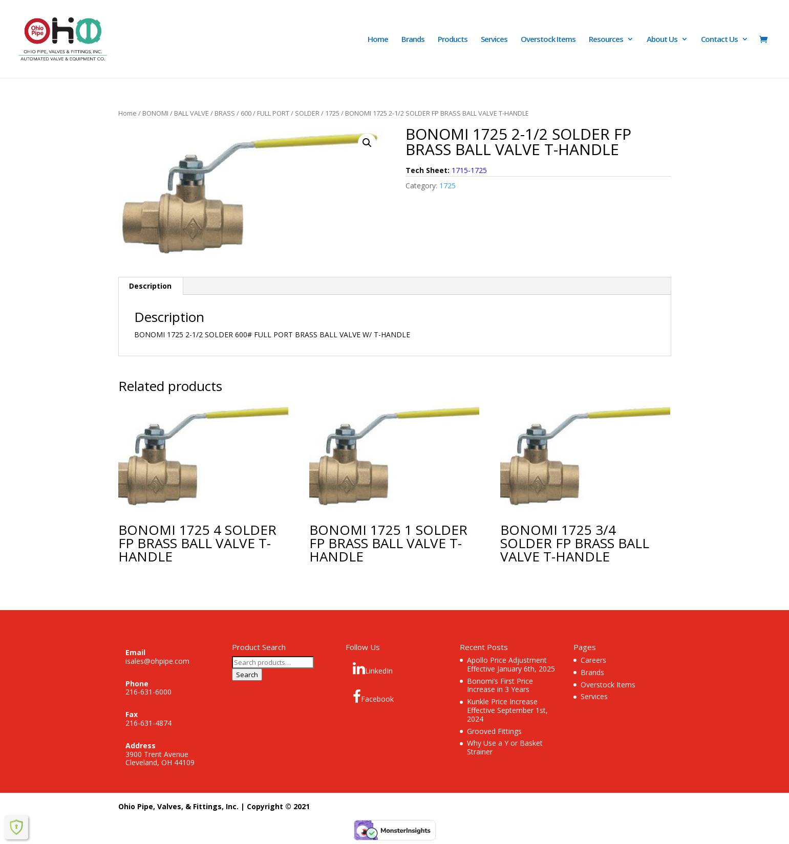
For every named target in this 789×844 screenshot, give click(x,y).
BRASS (225, 113)
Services (494, 39)
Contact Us (719, 39)
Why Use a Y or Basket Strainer (505, 747)
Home (378, 39)
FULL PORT (273, 113)
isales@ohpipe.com (157, 661)
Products (452, 39)
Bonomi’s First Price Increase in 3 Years (500, 685)
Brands (412, 39)
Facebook (373, 696)
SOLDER (307, 113)
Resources (606, 39)
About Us (662, 39)
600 (246, 113)
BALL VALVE (191, 113)
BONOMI (155, 113)
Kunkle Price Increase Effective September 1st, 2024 (507, 710)
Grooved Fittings (494, 731)
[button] (367, 143)
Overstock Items (548, 39)
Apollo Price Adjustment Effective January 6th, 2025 (511, 664)
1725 (332, 113)
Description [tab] (150, 286)
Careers (593, 660)
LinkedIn (373, 668)
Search (247, 674)
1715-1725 (469, 170)
